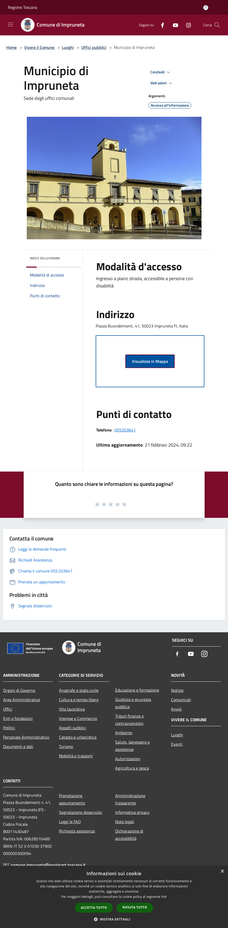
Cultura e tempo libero (79, 700)
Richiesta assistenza (77, 831)
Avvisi (176, 709)
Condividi (161, 72)
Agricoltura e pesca (132, 768)
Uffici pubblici (93, 47)
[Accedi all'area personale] (206, 8)
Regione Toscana (22, 7)
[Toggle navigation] (10, 24)
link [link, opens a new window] (164, 896)
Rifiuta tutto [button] (134, 907)
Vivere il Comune (39, 47)
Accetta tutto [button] (94, 907)
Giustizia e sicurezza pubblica (133, 703)
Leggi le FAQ (70, 822)
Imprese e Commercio (78, 718)
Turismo (66, 746)
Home (11, 47)
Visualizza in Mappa (150, 361)
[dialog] (114, 897)
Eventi (177, 744)
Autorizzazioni (127, 759)
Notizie (177, 690)
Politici (9, 728)
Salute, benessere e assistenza (132, 745)
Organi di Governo (19, 690)
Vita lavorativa (72, 709)
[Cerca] (217, 25)
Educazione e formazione (137, 690)
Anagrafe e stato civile (79, 690)
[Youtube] (173, 24)
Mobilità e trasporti (76, 756)
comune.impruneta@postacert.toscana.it (48, 865)
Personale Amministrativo (26, 737)
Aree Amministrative (21, 700)
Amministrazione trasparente (130, 799)
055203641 (125, 430)
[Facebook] (160, 24)
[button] (114, 919)
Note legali (124, 822)
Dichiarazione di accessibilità (129, 834)
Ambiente (123, 733)
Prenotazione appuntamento (72, 799)
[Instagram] (186, 24)
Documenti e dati (18, 746)
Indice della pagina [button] (45, 258)
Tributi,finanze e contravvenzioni (129, 719)
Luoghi (68, 47)
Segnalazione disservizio (80, 812)
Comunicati (181, 700)
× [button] (222, 871)
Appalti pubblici (72, 728)
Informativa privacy (132, 812)
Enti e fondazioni (18, 718)
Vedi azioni (162, 83)
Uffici (7, 709)
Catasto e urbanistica (77, 737)
